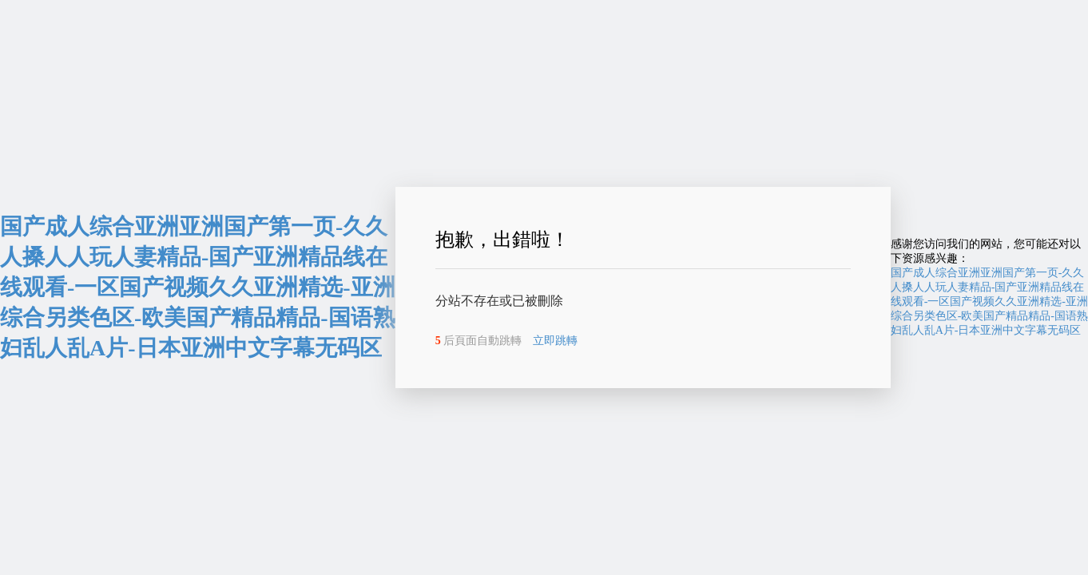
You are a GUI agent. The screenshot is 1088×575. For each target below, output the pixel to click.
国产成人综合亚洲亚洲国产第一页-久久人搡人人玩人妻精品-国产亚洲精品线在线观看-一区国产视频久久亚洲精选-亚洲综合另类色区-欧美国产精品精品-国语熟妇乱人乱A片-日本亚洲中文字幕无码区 (197, 287)
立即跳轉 (555, 341)
